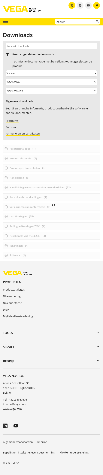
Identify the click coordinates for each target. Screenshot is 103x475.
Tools (8, 333)
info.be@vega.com (14, 404)
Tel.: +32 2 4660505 (15, 399)
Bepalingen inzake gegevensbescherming (29, 452)
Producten (12, 282)
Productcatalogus (14, 289)
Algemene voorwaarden (18, 442)
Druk (6, 309)
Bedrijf (8, 361)
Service (9, 347)
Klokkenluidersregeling (74, 452)
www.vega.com (12, 409)
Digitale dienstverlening (18, 316)
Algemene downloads (19, 101)
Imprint (42, 442)
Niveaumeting (12, 296)
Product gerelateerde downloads (33, 54)
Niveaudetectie (12, 303)
